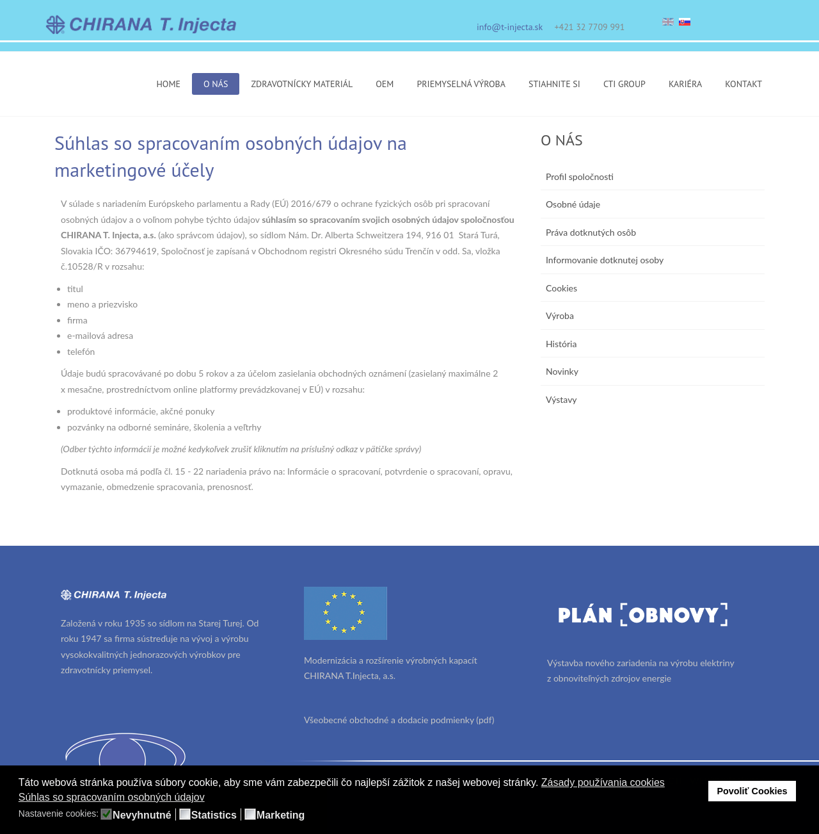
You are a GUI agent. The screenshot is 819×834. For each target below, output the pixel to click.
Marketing (281, 815)
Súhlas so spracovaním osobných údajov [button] (112, 797)
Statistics (214, 815)
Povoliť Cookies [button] (752, 791)
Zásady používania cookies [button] (603, 782)
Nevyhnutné (142, 815)
